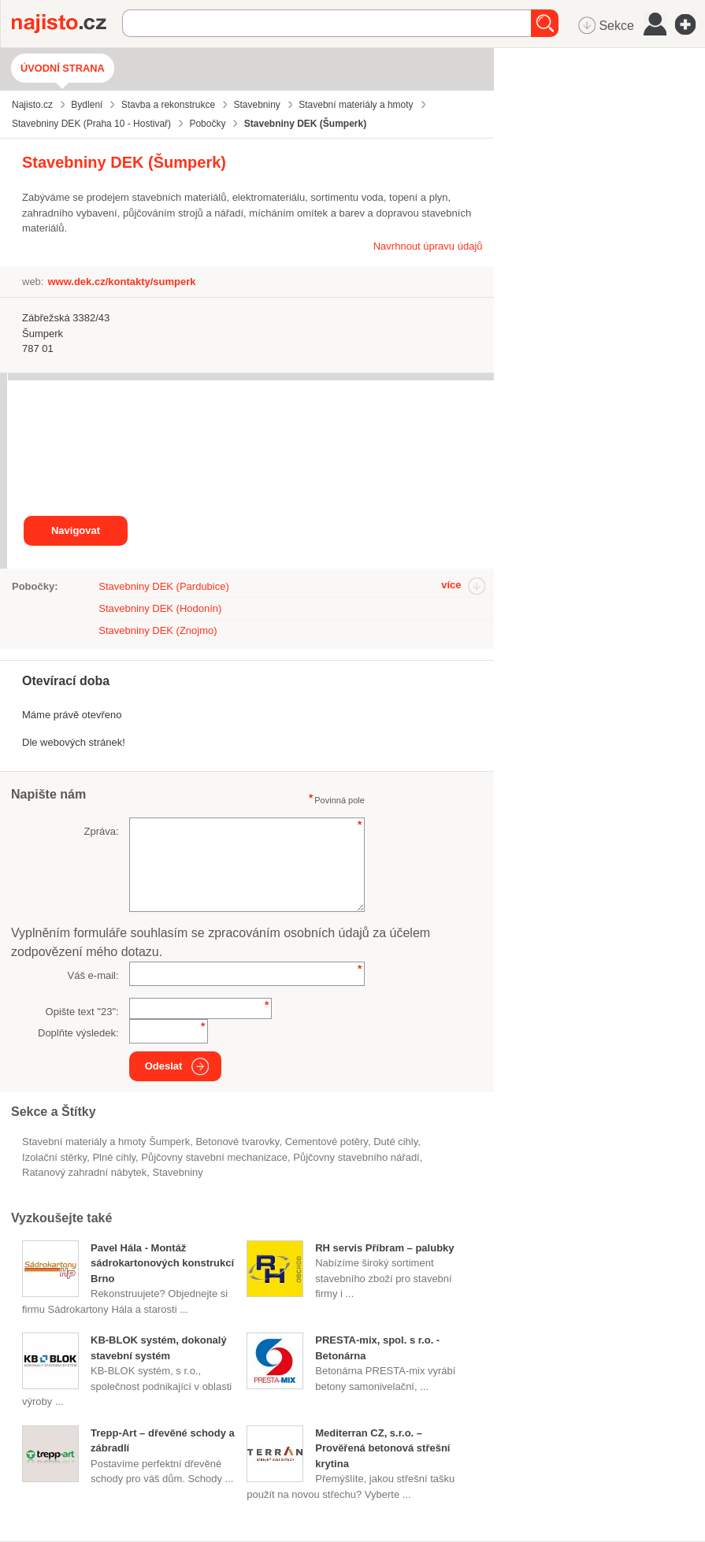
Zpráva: (101, 831)
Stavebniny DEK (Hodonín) (159, 608)
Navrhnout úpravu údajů (428, 246)
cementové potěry (326, 1141)
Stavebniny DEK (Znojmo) (157, 630)
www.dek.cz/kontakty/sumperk (121, 281)
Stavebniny (178, 1172)
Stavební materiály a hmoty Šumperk (106, 1141)
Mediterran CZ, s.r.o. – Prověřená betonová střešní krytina (382, 1448)
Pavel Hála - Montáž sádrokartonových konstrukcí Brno (162, 1263)
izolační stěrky (54, 1157)
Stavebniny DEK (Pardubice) (163, 586)
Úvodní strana (62, 68)
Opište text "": (82, 1011)
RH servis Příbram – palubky (384, 1248)
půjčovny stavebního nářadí (356, 1157)
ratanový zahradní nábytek (84, 1172)
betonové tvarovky (237, 1141)
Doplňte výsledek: (78, 1033)
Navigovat (75, 530)
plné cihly (113, 1157)
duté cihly (395, 1141)
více (451, 585)
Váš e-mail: (93, 975)
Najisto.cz (67, 23)
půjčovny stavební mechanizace (214, 1157)
